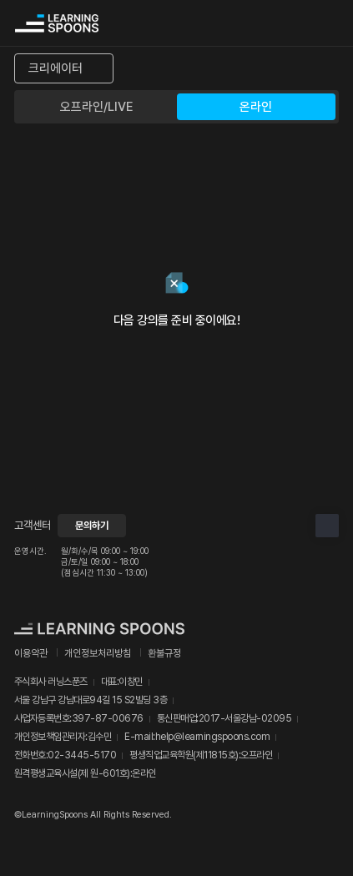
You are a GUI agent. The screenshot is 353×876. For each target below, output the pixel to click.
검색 (292, 23)
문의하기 (91, 525)
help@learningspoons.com (212, 737)
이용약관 (31, 653)
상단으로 (327, 525)
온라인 (256, 106)
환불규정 (164, 653)
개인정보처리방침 (97, 653)
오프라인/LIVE (97, 106)
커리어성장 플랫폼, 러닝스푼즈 (56, 23)
